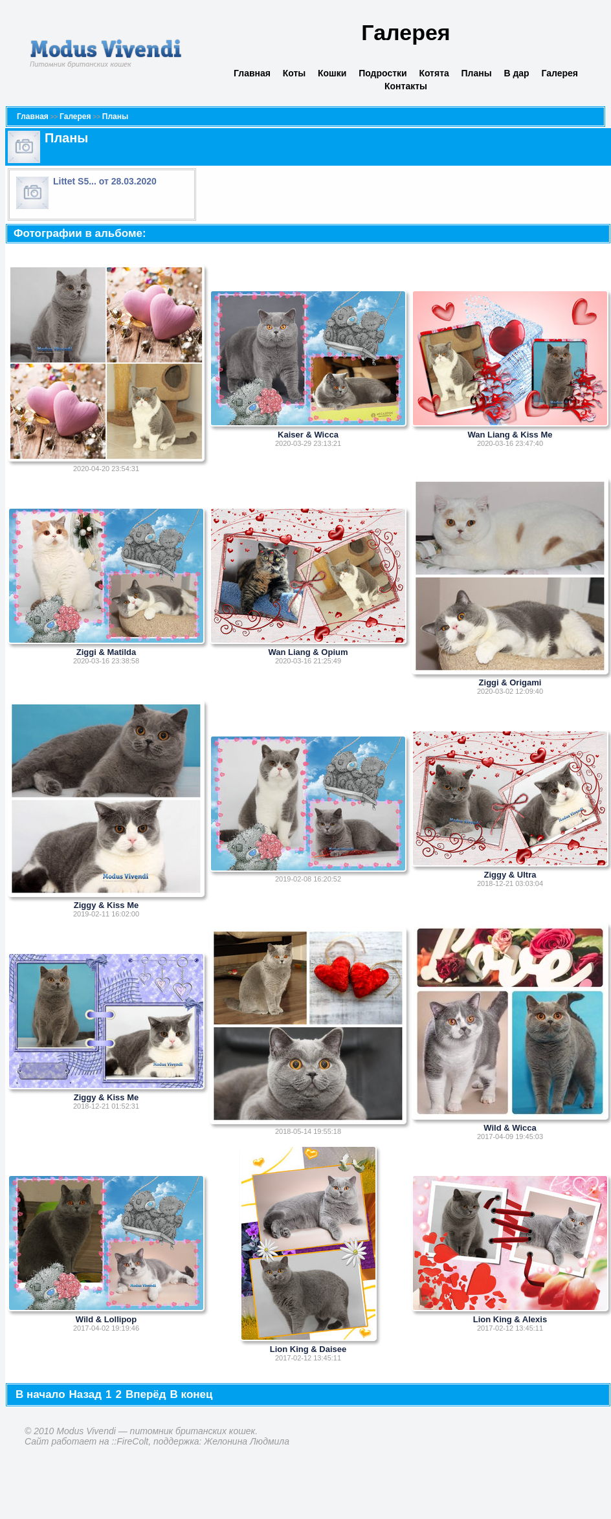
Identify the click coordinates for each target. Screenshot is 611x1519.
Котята (434, 73)
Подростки (383, 73)
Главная (252, 73)
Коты (294, 73)
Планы (476, 73)
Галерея (559, 73)
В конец (191, 1394)
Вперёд (146, 1394)
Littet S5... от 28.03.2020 (105, 181)
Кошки (332, 73)
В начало (40, 1394)
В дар (516, 73)
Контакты (405, 86)
